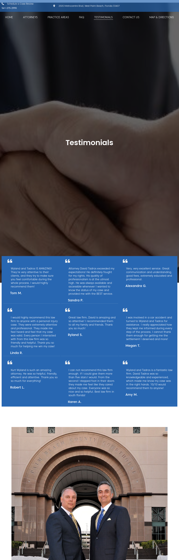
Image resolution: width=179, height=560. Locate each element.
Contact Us (131, 17)
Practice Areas (58, 17)
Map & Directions (161, 17)
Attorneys (30, 17)
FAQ (81, 17)
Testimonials (103, 17)
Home (9, 17)
